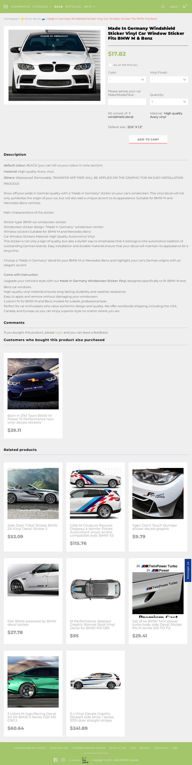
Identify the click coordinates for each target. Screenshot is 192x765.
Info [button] (89, 6)
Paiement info (59, 747)
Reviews (145, 747)
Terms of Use (117, 747)
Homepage (20, 6)
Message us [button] (188, 570)
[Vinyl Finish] (169, 79)
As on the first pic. (123, 65)
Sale (58, 6)
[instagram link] (63, 760)
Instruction (161, 747)
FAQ (133, 747)
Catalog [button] (42, 6)
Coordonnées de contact (30, 747)
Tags (175, 747)
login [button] (59, 332)
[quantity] (169, 101)
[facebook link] (56, 760)
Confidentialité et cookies (88, 747)
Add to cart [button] (148, 139)
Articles (73, 6)
